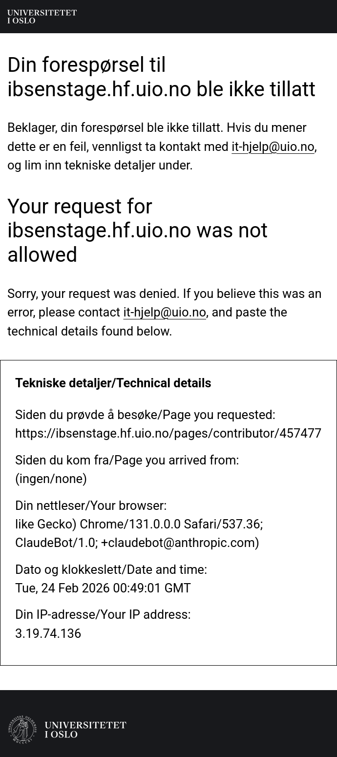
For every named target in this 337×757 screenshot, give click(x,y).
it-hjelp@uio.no (273, 146)
